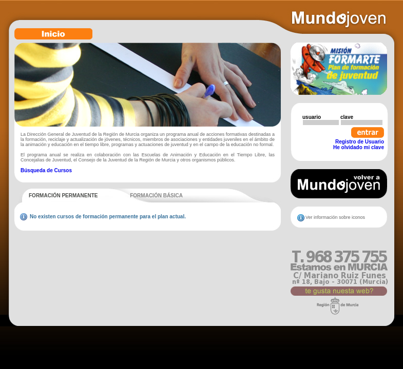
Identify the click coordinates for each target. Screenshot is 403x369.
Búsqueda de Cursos (46, 170)
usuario (311, 117)
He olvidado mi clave (358, 147)
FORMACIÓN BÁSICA (156, 195)
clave (346, 117)
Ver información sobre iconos (335, 217)
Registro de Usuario (359, 142)
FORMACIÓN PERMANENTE (63, 195)
